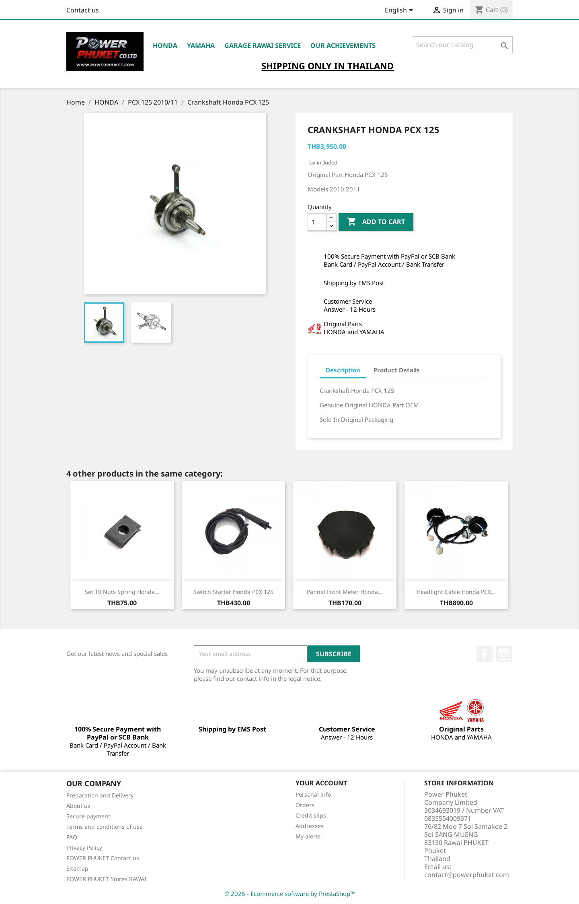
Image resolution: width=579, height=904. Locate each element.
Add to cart (376, 222)
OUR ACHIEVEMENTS (343, 45)
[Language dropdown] (400, 11)
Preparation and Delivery (99, 795)
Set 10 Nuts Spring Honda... (122, 592)
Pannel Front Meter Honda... (345, 592)
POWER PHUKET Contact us (102, 858)
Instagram (504, 654)
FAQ (71, 837)
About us (78, 805)
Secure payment (88, 816)
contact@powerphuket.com (466, 874)
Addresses (310, 826)
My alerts (308, 836)
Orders (305, 805)
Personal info (313, 794)
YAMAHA (201, 45)
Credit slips (311, 815)
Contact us (82, 10)
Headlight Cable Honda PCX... (456, 592)
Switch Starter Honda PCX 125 (233, 592)
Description (343, 370)
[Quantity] (317, 222)
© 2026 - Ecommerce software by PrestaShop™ (289, 894)
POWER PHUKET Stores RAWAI (106, 879)
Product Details (397, 370)
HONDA (165, 45)
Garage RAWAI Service (262, 45)
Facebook (484, 654)
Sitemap (77, 868)
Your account (321, 783)
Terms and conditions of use (104, 826)
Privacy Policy (84, 847)
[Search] (462, 44)
